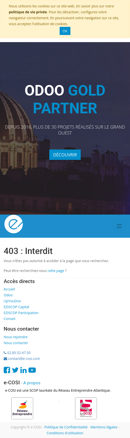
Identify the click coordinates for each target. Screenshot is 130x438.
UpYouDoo (12, 301)
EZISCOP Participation (21, 312)
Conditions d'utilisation (65, 433)
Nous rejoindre (16, 337)
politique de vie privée (28, 12)
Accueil (9, 289)
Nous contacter (16, 342)
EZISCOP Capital (16, 306)
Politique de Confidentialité (66, 427)
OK (65, 31)
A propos (31, 383)
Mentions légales (104, 427)
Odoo (8, 295)
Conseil (9, 318)
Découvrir (65, 155)
